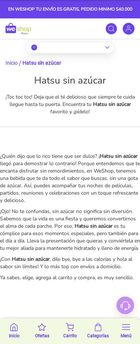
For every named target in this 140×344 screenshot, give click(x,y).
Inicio (12, 63)
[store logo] (18, 28)
